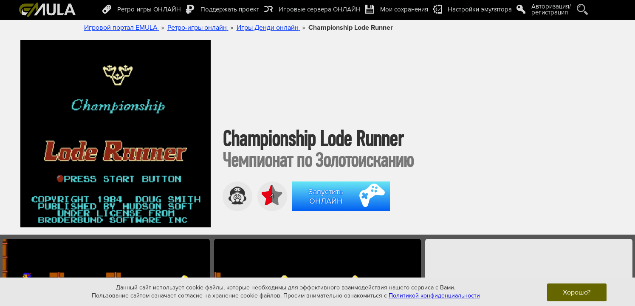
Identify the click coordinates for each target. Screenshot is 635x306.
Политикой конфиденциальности (434, 295)
